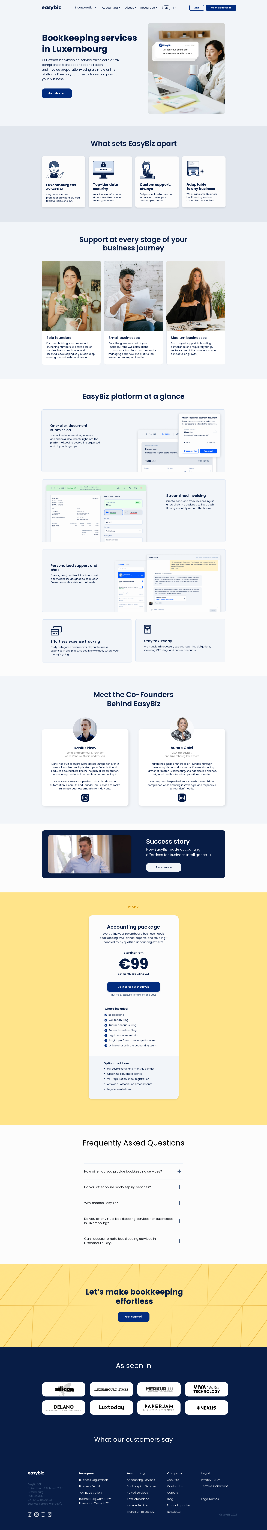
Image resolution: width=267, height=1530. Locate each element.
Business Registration (93, 1480)
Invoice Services (138, 1505)
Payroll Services (137, 1493)
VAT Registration (90, 1493)
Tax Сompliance (138, 1499)
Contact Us (175, 1486)
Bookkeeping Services (142, 1486)
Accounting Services (141, 1480)
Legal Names (210, 1499)
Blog (170, 1499)
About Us (173, 1480)
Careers (172, 1493)
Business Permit (89, 1486)
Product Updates (179, 1505)
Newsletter (174, 1512)
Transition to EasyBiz (141, 1512)
